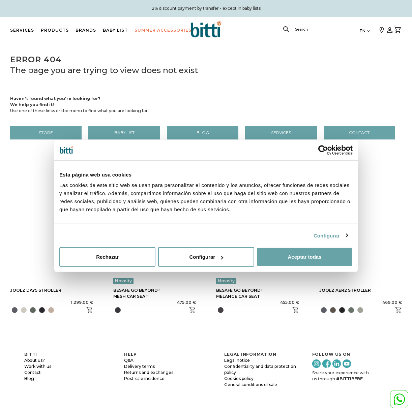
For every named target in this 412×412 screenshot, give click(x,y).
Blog (203, 132)
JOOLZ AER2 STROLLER (345, 290)
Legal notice (237, 360)
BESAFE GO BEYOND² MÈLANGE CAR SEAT (239, 293)
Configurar (327, 235)
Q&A (129, 360)
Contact (359, 132)
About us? (34, 360)
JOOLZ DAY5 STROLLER (35, 290)
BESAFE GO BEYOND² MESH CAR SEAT (136, 293)
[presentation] (56, 310)
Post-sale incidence (144, 378)
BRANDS (86, 30)
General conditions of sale (250, 384)
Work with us (37, 366)
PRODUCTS (55, 30)
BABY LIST (115, 30)
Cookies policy (239, 378)
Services (22, 30)
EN (362, 30)
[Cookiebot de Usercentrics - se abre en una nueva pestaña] (323, 150)
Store (46, 132)
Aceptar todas (304, 257)
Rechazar (107, 257)
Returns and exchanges (148, 372)
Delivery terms (139, 366)
